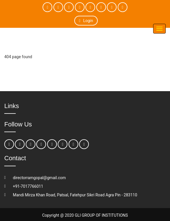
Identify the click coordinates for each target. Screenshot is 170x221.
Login (86, 20)
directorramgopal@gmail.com (39, 177)
